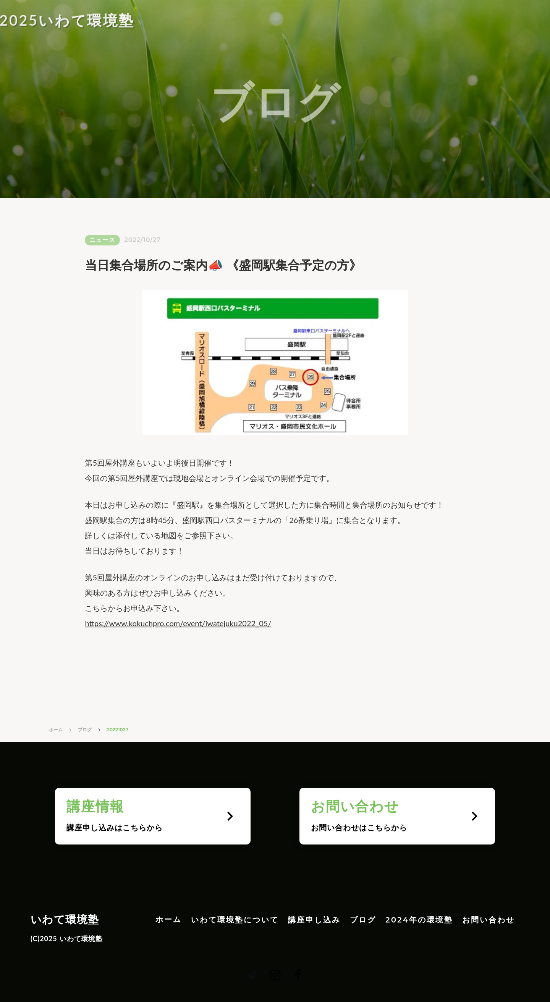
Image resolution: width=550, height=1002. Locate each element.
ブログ (85, 729)
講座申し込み (314, 919)
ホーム (56, 729)
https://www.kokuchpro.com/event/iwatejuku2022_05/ (178, 623)
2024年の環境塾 (419, 919)
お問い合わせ (488, 919)
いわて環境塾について (235, 919)
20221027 (117, 729)
